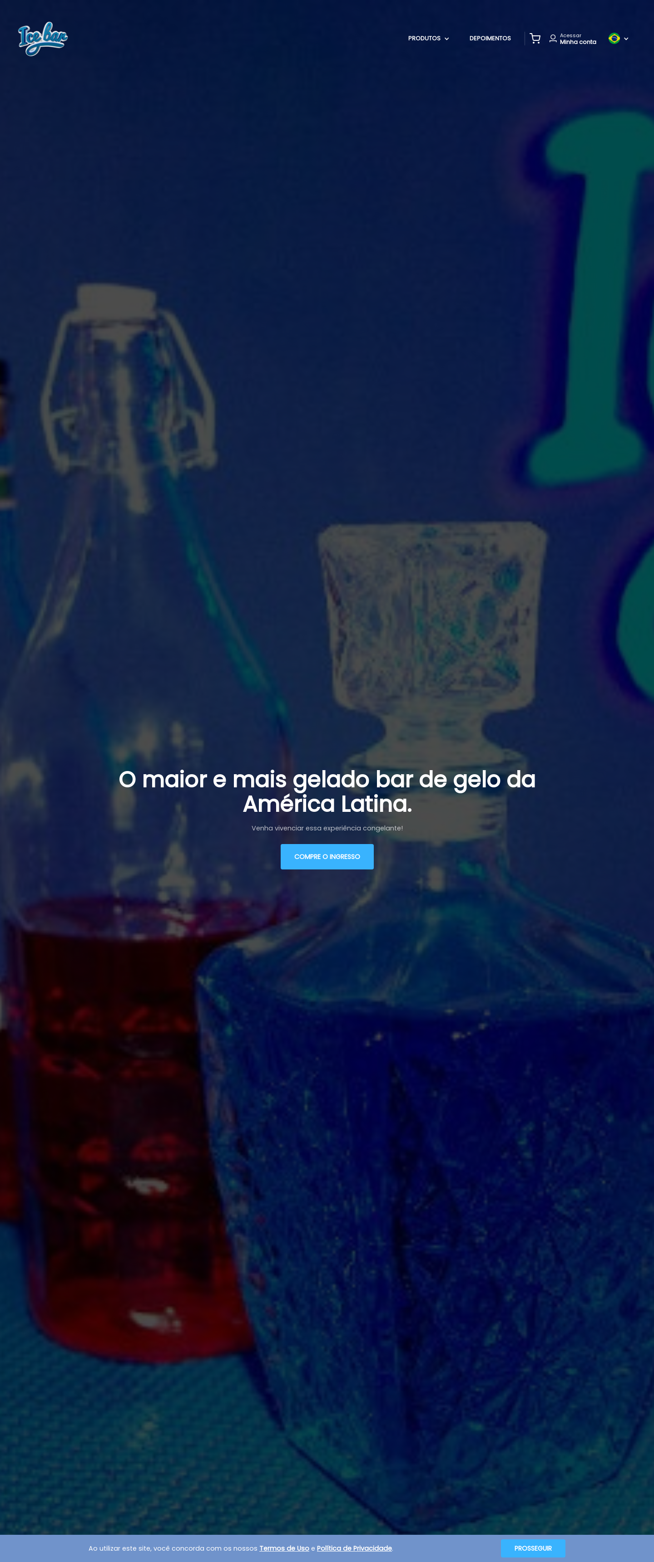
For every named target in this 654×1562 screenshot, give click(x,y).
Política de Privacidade (354, 1548)
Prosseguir (533, 1548)
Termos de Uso (284, 1548)
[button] (535, 38)
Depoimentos (490, 38)
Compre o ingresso (327, 856)
